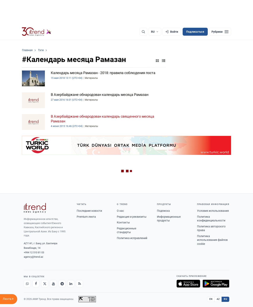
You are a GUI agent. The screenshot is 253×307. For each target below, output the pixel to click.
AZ (218, 299)
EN (210, 299)
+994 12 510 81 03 (34, 252)
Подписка (163, 210)
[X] (44, 283)
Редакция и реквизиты (131, 216)
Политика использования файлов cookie (212, 240)
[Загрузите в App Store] (188, 284)
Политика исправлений (132, 238)
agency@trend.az (33, 256)
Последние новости (89, 210)
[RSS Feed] (79, 283)
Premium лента (86, 216)
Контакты (123, 222)
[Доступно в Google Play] (216, 284)
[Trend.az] (36, 31)
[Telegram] (62, 283)
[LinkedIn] (70, 283)
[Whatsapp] (27, 283)
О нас (120, 210)
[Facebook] (36, 283)
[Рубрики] (220, 32)
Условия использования (213, 210)
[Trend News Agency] (35, 208)
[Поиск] (143, 32)
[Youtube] (53, 283)
